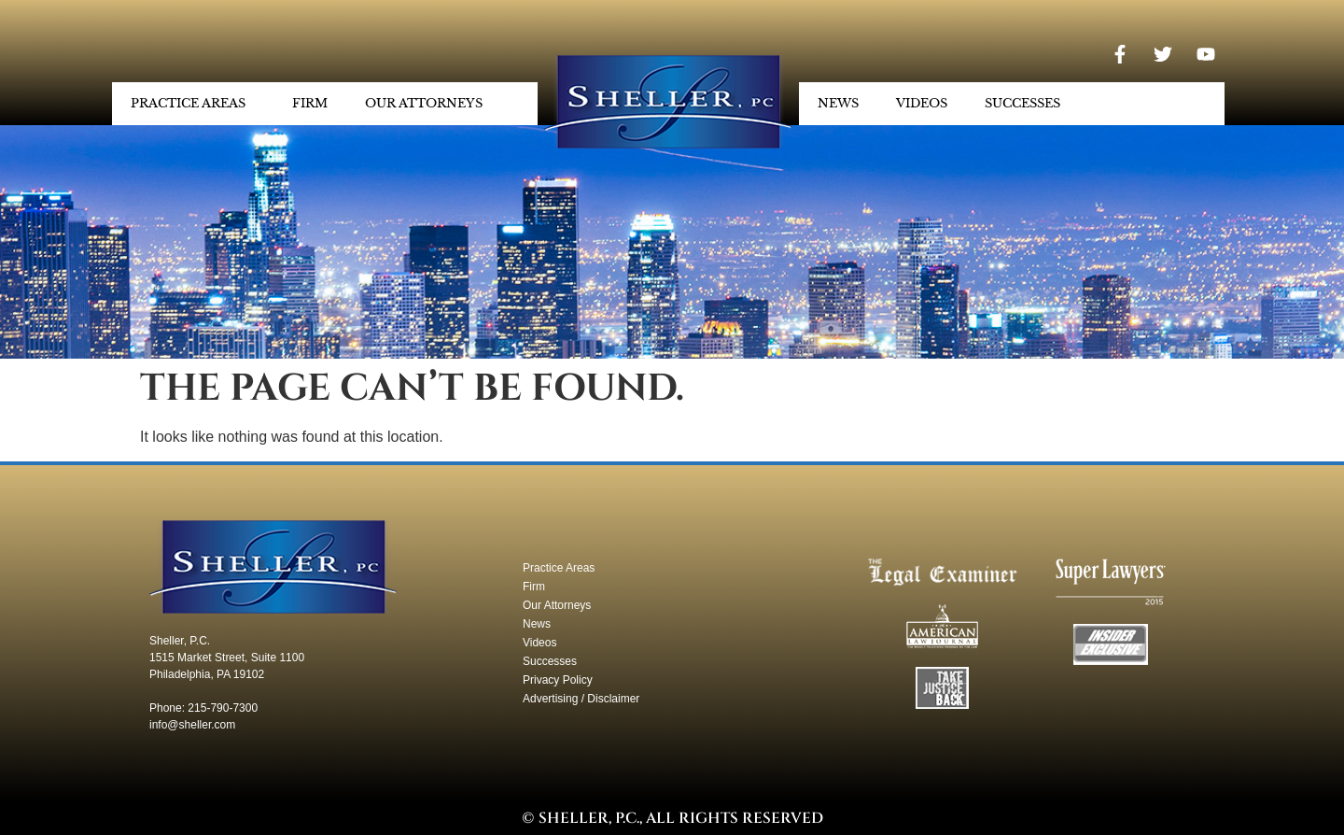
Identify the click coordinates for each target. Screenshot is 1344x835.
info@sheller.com (192, 724)
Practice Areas (193, 103)
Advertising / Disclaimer (581, 698)
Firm (310, 103)
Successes (1022, 103)
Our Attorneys (428, 103)
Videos (921, 103)
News (838, 103)
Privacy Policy (558, 679)
